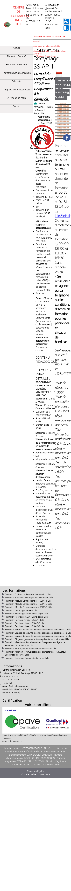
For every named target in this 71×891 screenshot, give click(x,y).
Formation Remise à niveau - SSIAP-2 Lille (24, 623)
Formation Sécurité (16, 56)
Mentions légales (35, 771)
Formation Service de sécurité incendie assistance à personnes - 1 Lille (38, 629)
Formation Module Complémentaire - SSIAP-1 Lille (28, 600)
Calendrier (17, 81)
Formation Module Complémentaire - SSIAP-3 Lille (28, 607)
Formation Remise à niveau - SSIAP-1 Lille (24, 620)
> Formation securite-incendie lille (46, 46)
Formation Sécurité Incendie (17, 72)
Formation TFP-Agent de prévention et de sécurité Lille (30, 648)
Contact (17, 106)
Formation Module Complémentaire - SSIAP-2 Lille (28, 604)
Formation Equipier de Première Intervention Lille (27, 594)
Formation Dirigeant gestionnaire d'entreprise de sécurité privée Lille (37, 639)
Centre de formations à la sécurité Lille (49, 36)
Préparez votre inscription (17, 89)
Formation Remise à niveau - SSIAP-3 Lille (24, 626)
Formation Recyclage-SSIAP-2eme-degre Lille (26, 613)
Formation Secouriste (16, 64)
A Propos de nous (16, 97)
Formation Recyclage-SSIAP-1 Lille (21, 610)
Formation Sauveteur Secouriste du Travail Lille (27, 658)
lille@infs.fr (62, 216)
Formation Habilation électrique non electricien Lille (29, 597)
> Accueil (36, 41)
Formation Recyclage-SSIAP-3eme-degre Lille (26, 616)
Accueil (16, 47)
